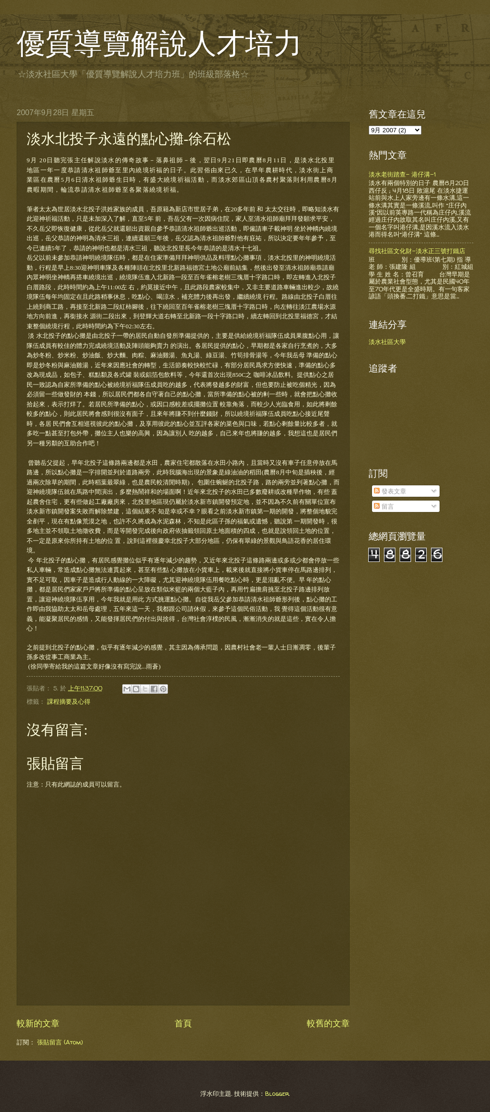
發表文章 (390, 491)
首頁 (183, 1023)
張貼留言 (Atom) (60, 1042)
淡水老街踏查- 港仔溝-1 (402, 174)
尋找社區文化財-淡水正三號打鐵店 (417, 250)
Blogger (277, 1093)
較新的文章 (38, 1023)
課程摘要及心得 (68, 701)
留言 (384, 506)
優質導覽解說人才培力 (159, 43)
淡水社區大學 (387, 341)
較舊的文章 (328, 1023)
